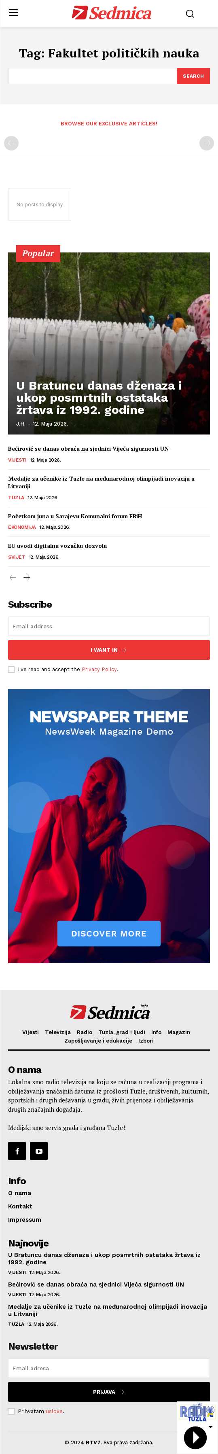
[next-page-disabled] (206, 143)
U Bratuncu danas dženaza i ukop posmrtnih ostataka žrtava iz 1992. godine (99, 397)
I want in (109, 650)
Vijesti (17, 460)
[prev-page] (11, 143)
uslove (54, 1411)
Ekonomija (22, 527)
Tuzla (16, 497)
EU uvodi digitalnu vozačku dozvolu (57, 545)
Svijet (16, 557)
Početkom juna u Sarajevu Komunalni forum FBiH (75, 516)
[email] (109, 626)
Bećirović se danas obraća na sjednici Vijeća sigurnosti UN (88, 448)
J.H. (20, 424)
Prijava (109, 1392)
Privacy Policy (99, 669)
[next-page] (26, 578)
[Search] (193, 76)
